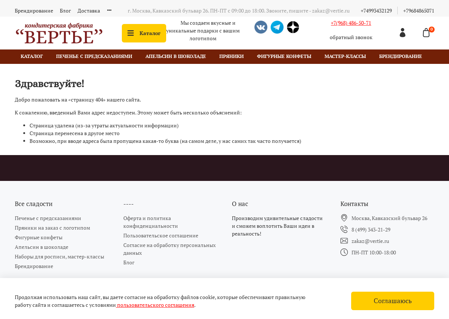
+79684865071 (418, 10)
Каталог (144, 33)
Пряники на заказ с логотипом (52, 227)
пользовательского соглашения (155, 304)
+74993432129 (376, 10)
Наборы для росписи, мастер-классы (59, 256)
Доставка (89, 10)
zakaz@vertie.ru (370, 240)
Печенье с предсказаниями (94, 56)
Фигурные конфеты (284, 56)
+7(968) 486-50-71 (351, 22)
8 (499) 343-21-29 (371, 229)
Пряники (231, 56)
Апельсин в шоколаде (175, 56)
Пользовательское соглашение (160, 235)
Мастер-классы (345, 56)
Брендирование (34, 10)
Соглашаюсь (393, 300)
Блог (65, 10)
